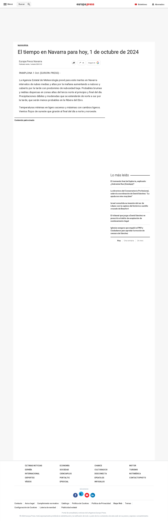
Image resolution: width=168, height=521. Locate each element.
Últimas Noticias (33, 465)
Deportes (30, 477)
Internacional (32, 473)
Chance (98, 465)
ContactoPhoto (137, 477)
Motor (132, 465)
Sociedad (64, 469)
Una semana (129, 240)
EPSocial (64, 481)
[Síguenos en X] (81, 496)
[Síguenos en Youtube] (87, 496)
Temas (128, 503)
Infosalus (99, 481)
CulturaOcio (100, 469)
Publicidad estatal (69, 507)
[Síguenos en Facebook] (75, 496)
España (28, 469)
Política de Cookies (80, 503)
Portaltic (65, 477)
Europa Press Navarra (30, 61)
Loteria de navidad (48, 507)
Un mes (140, 240)
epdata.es (99, 477)
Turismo (133, 469)
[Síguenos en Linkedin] (92, 496)
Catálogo (65, 503)
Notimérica (135, 473)
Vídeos (28, 481)
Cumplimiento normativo (48, 503)
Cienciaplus (66, 473)
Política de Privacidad (101, 503)
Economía (64, 465)
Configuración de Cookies (25, 507)
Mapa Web (117, 503)
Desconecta (100, 473)
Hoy (119, 240)
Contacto (18, 503)
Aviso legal (30, 503)
